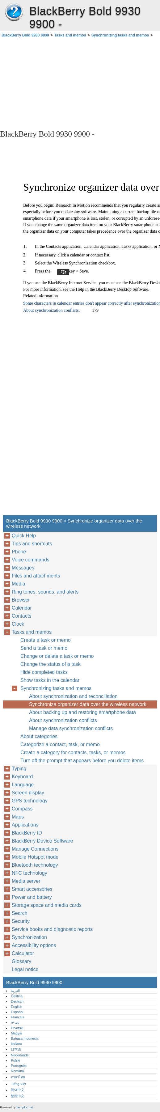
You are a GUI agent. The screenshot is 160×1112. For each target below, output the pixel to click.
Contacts (21, 616)
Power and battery (32, 897)
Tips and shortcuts (32, 543)
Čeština (17, 996)
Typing (19, 768)
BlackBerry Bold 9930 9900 (14, 12)
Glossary (21, 961)
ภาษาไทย (18, 1077)
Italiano (16, 1044)
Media (18, 583)
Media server (26, 881)
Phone (19, 551)
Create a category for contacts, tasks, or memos (73, 752)
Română (17, 1071)
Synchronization (29, 937)
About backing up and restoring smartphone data (82, 712)
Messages (23, 567)
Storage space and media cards (47, 905)
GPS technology (30, 800)
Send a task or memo (43, 648)
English (16, 1006)
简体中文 (17, 1090)
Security (21, 921)
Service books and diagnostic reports (52, 929)
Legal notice (25, 969)
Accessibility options (34, 945)
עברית (15, 1022)
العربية (15, 990)
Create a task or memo (45, 640)
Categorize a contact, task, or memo (60, 744)
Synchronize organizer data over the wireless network (87, 704)
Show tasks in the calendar (49, 680)
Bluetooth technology (35, 865)
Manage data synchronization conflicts (71, 728)
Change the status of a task (50, 664)
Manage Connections (35, 849)
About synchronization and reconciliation (73, 696)
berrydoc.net (24, 1107)
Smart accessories (32, 889)
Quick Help (24, 535)
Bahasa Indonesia (25, 1038)
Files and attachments (36, 575)
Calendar (22, 608)
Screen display (28, 792)
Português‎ (19, 1066)
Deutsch (17, 1001)
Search (19, 913)
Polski (15, 1060)
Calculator (23, 953)
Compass (22, 808)
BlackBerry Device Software (42, 841)
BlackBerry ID (27, 832)
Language (23, 784)
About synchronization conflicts (63, 720)
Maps (18, 816)
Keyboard (22, 776)
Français (17, 1017)
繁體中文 (17, 1096)
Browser (21, 600)
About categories (38, 736)
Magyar (16, 1033)
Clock (18, 624)
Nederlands (19, 1055)
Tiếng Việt (18, 1084)
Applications (25, 824)
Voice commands (30, 559)
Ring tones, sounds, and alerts (45, 591)
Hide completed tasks (44, 672)
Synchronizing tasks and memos (120, 35)
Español (17, 1012)
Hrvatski (17, 1028)
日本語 (16, 1049)
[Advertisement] (55, 83)
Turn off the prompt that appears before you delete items (82, 760)
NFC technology (29, 873)
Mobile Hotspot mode (35, 857)
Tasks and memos (70, 35)
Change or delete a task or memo (57, 656)
